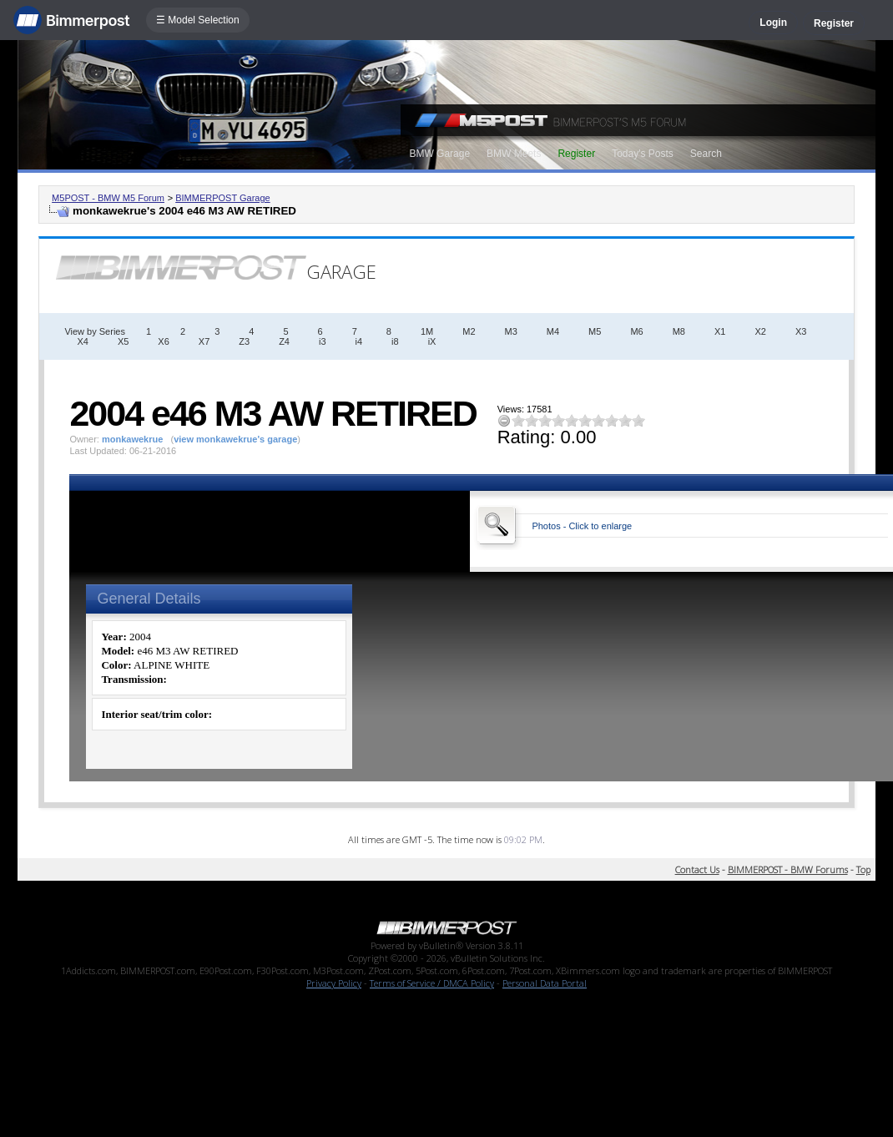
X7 (204, 341)
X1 (719, 331)
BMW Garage (439, 153)
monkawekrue (132, 439)
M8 (679, 331)
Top (863, 869)
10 (638, 420)
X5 (123, 341)
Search (706, 153)
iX (432, 341)
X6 (163, 341)
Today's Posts (643, 153)
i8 (395, 341)
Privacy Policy (333, 983)
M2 (468, 331)
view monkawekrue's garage (235, 439)
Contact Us (697, 869)
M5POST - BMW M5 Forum (108, 198)
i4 (359, 341)
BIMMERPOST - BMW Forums (788, 869)
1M (427, 331)
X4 (82, 341)
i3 (322, 341)
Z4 (284, 341)
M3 (511, 331)
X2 (759, 331)
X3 (800, 331)
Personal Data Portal (544, 983)
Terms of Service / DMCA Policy (432, 983)
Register (834, 23)
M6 (636, 331)
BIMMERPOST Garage (222, 198)
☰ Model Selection (198, 20)
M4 (553, 331)
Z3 (244, 341)
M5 (594, 331)
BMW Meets (514, 153)
